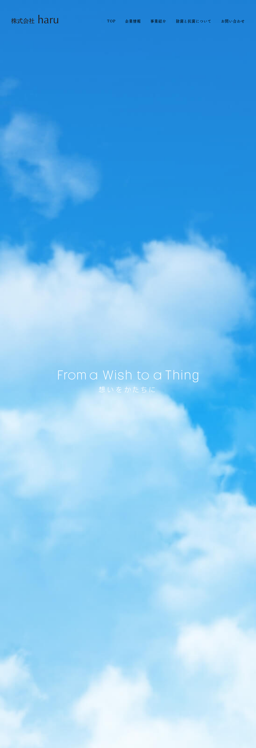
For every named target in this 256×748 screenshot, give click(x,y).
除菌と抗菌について (194, 21)
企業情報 (133, 21)
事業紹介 (158, 21)
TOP (111, 21)
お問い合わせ (233, 21)
